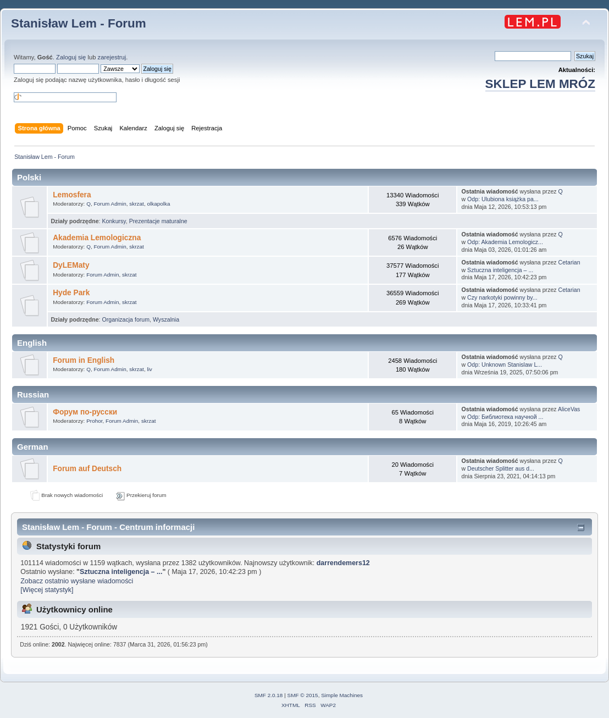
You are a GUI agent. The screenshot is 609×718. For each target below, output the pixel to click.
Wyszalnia (166, 319)
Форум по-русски (85, 412)
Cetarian (569, 262)
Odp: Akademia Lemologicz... (505, 242)
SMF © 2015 (302, 695)
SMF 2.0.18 (268, 695)
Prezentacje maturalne (158, 221)
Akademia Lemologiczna (97, 238)
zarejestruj (112, 57)
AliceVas (569, 409)
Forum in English (83, 360)
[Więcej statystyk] (46, 590)
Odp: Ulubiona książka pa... (503, 199)
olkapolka (158, 204)
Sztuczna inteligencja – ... (500, 270)
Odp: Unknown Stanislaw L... (504, 364)
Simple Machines (342, 695)
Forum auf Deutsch (87, 469)
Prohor (94, 421)
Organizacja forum (126, 319)
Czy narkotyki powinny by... (502, 297)
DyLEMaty (71, 265)
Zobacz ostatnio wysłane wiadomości (76, 581)
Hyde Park (71, 293)
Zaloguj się (71, 57)
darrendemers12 (343, 563)
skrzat (136, 204)
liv (149, 369)
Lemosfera (72, 195)
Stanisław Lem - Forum (78, 23)
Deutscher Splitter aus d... (500, 468)
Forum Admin (109, 204)
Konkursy (113, 221)
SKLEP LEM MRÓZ (540, 84)
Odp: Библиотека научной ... (505, 416)
